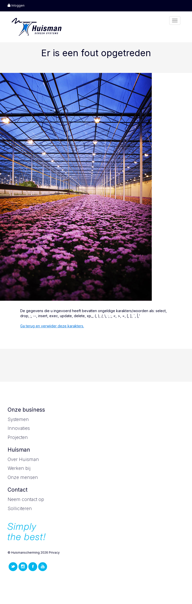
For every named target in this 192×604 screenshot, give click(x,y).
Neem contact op (26, 499)
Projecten (18, 437)
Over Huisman (23, 459)
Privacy (54, 552)
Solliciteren (20, 508)
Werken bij (19, 468)
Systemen (18, 419)
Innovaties (19, 428)
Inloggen (16, 5)
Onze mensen (23, 477)
